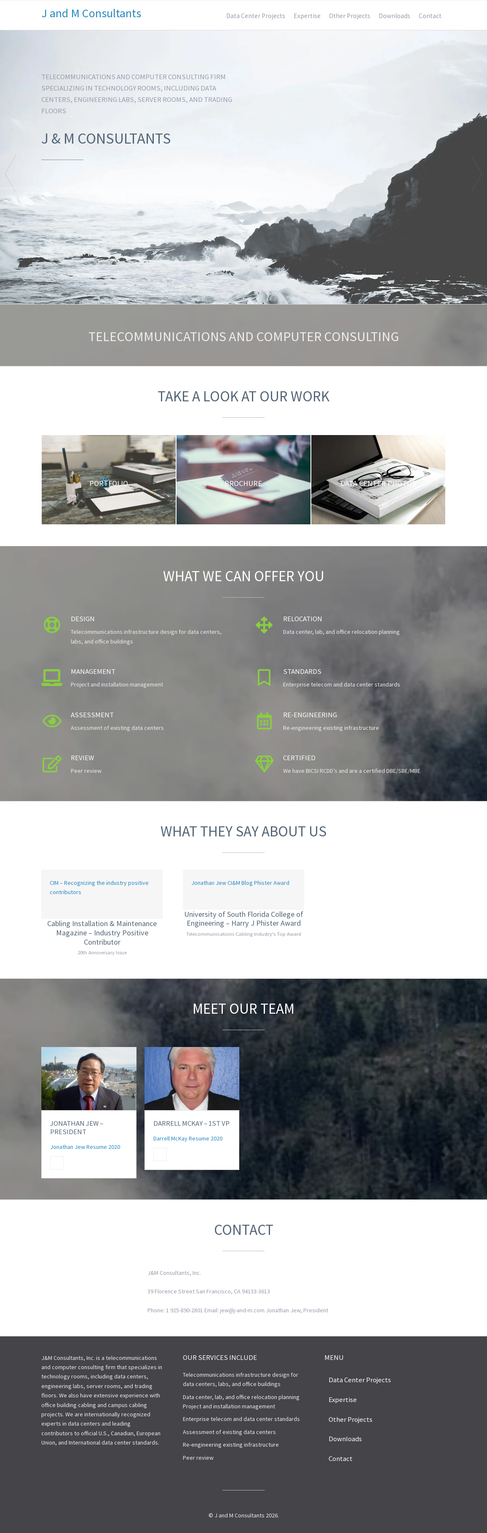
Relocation (302, 618)
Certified (299, 757)
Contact (430, 16)
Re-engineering (310, 714)
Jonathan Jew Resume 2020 (85, 1147)
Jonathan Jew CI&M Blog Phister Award (240, 883)
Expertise (307, 16)
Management (93, 671)
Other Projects (349, 16)
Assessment (92, 714)
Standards (302, 671)
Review (82, 757)
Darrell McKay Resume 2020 (187, 1138)
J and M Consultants (91, 13)
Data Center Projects (255, 16)
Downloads (394, 16)
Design (83, 618)
